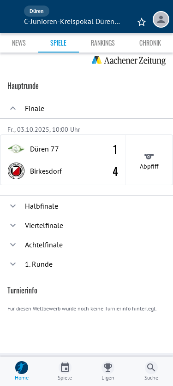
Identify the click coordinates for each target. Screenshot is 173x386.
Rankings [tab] (103, 42)
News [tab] (19, 42)
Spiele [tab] (58, 42)
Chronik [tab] (150, 42)
